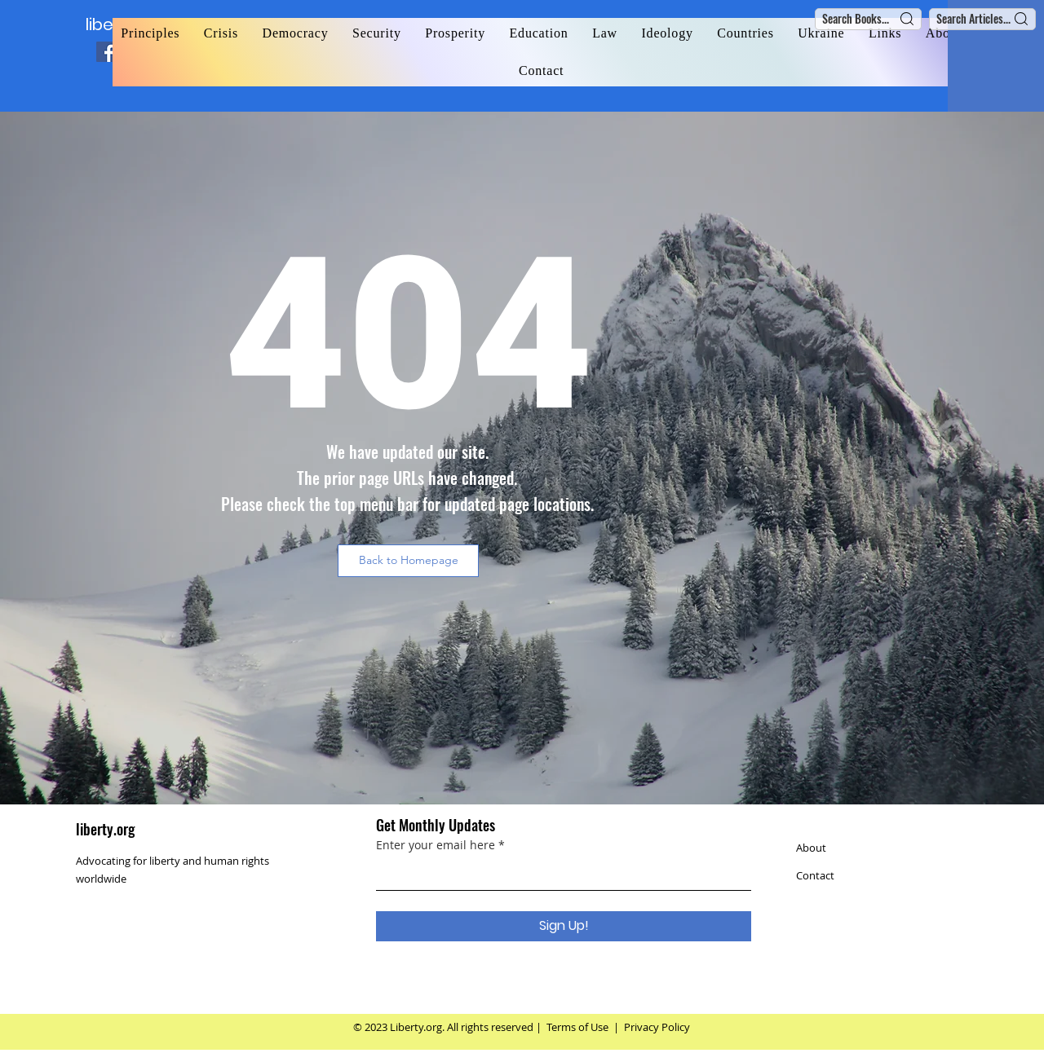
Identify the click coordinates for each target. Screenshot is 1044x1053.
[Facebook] (106, 52)
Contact (815, 875)
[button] (408, 560)
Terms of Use (577, 1027)
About (811, 847)
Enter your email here (435, 845)
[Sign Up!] (563, 926)
